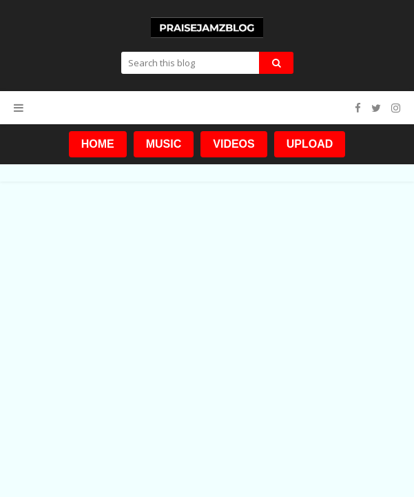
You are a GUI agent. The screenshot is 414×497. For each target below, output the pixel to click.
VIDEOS (233, 144)
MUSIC (164, 144)
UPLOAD (310, 144)
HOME (97, 144)
